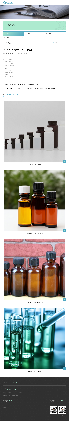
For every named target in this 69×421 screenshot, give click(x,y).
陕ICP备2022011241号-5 (46, 418)
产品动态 (6, 33)
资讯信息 (60, 42)
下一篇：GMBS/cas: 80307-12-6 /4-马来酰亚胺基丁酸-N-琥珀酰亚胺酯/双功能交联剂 (25, 86)
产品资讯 (49, 33)
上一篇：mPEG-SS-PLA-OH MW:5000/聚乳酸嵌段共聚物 (19, 83)
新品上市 (28, 33)
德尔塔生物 (5, 404)
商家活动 (6, 37)
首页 (56, 42)
